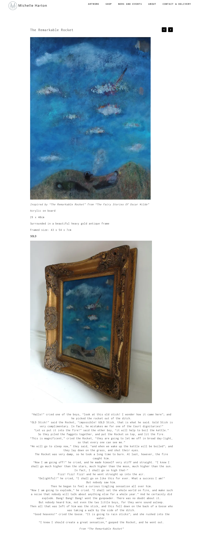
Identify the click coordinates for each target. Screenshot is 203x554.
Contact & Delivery (177, 4)
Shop (108, 4)
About (152, 4)
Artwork (93, 4)
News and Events (130, 4)
